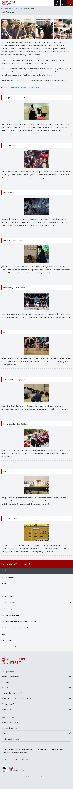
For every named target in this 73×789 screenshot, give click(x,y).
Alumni (5, 733)
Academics (6, 682)
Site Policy (5, 760)
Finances (4, 583)
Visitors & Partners (10, 739)
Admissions (7, 709)
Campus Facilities (7, 590)
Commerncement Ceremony (12, 647)
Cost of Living (6, 609)
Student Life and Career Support (14, 9)
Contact (4, 749)
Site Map (14, 760)
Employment (42, 749)
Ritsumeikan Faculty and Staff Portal (14, 753)
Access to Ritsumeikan (10, 615)
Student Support (7, 577)
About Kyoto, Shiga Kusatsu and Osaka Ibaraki (19, 628)
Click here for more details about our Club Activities (21, 87)
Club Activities (6, 571)
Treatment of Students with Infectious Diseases (19, 621)
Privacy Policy (23, 760)
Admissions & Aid (10, 722)
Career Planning (7, 640)
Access (11, 749)
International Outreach (12, 693)
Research (6, 687)
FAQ (3, 634)
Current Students (9, 728)
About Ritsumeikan (10, 677)
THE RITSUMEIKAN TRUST (24, 749)
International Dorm (8, 602)
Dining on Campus (8, 596)
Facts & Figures (56, 749)
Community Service (11, 704)
